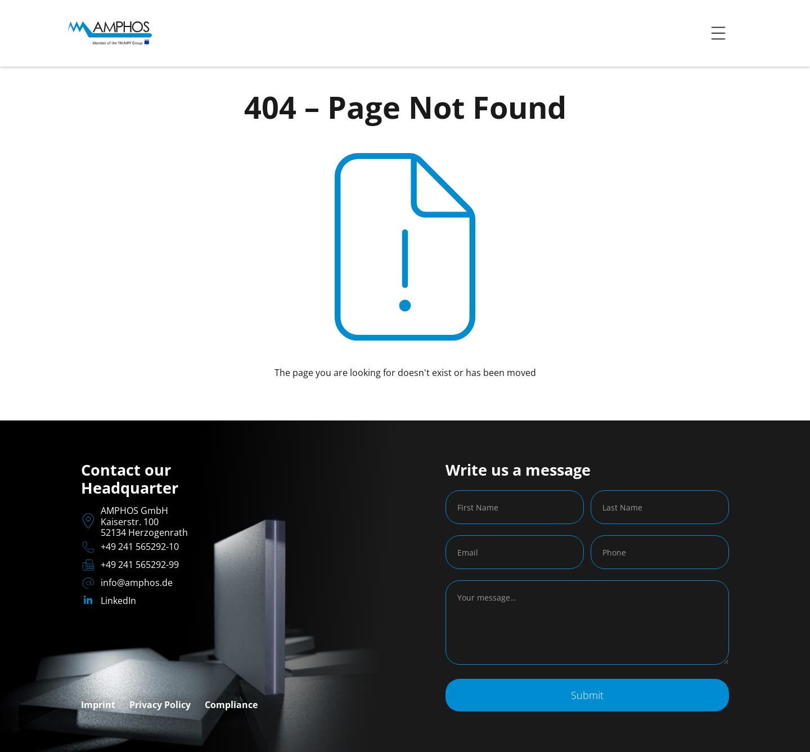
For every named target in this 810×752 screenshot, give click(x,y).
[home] (110, 33)
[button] (718, 33)
